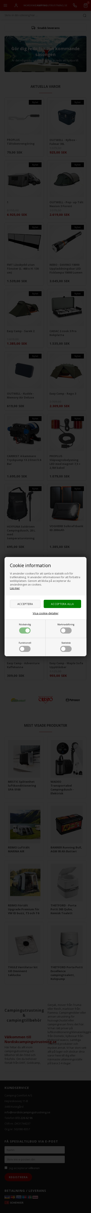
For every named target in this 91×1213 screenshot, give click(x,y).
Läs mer (15, 588)
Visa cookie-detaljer (46, 613)
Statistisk (66, 646)
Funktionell (25, 646)
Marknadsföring (65, 628)
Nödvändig (25, 628)
